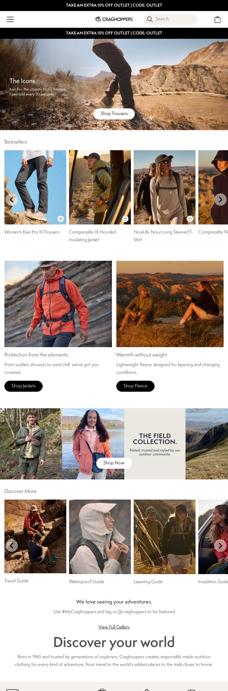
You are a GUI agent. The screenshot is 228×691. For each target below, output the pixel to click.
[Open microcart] (217, 19)
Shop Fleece (135, 386)
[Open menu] (10, 19)
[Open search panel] (171, 19)
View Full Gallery (114, 627)
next (220, 199)
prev (12, 199)
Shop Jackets (23, 386)
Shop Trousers (114, 113)
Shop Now (114, 463)
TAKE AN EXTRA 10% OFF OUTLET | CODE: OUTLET (114, 6)
